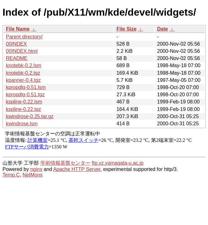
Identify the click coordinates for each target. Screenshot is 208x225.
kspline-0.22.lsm (24, 101)
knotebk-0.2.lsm (23, 65)
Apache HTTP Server (76, 169)
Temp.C (11, 175)
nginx (36, 169)
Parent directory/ (24, 36)
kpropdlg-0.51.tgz (25, 94)
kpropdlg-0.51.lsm (26, 87)
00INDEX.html (22, 51)
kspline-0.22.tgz (23, 109)
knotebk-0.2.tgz (23, 73)
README (16, 58)
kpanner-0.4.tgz (23, 80)
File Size (126, 29)
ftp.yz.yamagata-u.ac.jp (117, 163)
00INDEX (16, 44)
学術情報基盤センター (65, 163)
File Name (18, 29)
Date (162, 29)
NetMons (33, 175)
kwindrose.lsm (22, 123)
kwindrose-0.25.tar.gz (29, 116)
